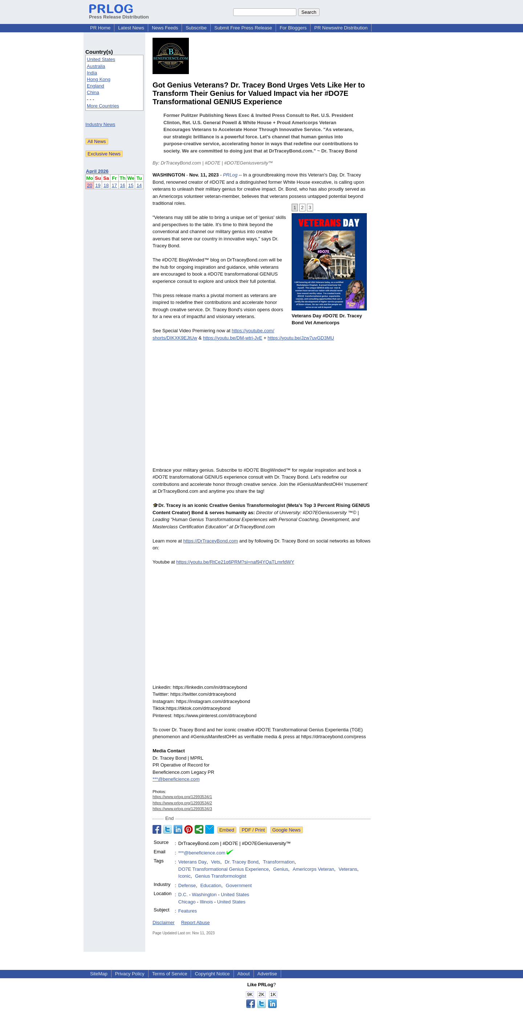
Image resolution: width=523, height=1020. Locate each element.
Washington (204, 894)
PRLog (230, 175)
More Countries (103, 106)
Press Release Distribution (119, 14)
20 (89, 185)
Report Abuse (195, 922)
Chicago (187, 902)
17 (114, 185)
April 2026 (97, 171)
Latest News (131, 28)
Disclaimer (164, 922)
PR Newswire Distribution (341, 28)
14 (139, 185)
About (244, 973)
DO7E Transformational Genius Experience (223, 869)
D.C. (183, 894)
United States (101, 59)
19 (97, 185)
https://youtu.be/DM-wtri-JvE (232, 338)
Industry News (100, 124)
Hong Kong (98, 79)
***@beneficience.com (176, 779)
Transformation (279, 862)
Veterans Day (192, 862)
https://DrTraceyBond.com (210, 541)
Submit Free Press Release (243, 28)
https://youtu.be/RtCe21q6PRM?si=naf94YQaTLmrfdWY (235, 562)
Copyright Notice (212, 973)
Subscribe (196, 28)
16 (122, 185)
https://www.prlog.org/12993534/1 (182, 797)
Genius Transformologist (220, 876)
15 (130, 185)
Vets (215, 862)
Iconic (184, 876)
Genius (280, 869)
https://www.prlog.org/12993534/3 (182, 808)
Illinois (206, 902)
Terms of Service (169, 973)
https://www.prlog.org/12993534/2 (182, 803)
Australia (96, 66)
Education (210, 885)
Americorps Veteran (313, 869)
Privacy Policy (130, 973)
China (93, 92)
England (95, 86)
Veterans (347, 869)
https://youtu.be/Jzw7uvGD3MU (301, 338)
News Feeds (165, 28)
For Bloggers (293, 28)
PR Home (100, 28)
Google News (286, 830)
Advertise (267, 973)
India (92, 73)
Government (239, 885)
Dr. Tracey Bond (242, 862)
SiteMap (99, 973)
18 (106, 185)
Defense (187, 885)
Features (187, 911)
